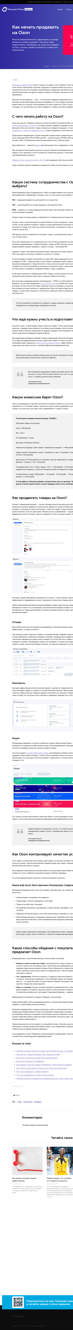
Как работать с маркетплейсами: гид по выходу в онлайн (38, 1054)
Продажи (37, 1102)
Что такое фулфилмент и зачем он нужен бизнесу (35, 1075)
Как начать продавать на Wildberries (30, 1061)
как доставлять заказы (49, 283)
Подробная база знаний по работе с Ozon (28, 160)
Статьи (68, 9)
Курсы (60, 9)
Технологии (28, 1102)
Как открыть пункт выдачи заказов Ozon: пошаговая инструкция (41, 1068)
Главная (46, 66)
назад (14, 80)
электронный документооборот (48, 343)
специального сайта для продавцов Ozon (28, 130)
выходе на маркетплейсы (23, 85)
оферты (38, 145)
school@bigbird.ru (18, 1316)
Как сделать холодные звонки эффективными (24, 1179)
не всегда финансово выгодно (37, 753)
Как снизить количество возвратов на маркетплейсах (37, 1058)
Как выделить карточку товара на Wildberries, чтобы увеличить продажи (44, 1065)
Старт (19, 1102)
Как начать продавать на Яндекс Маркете (32, 1072)
